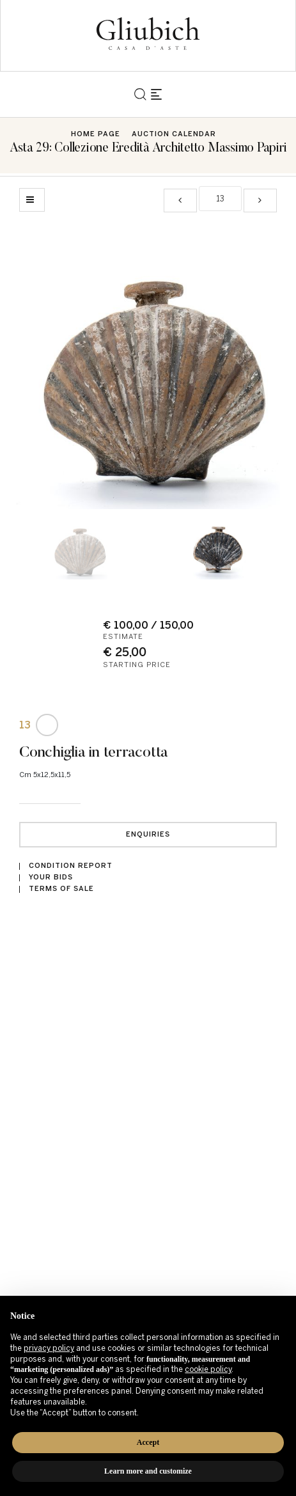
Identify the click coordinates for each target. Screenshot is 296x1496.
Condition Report (71, 866)
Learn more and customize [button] (148, 1471)
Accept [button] (148, 1442)
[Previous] (180, 200)
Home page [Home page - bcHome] (95, 134)
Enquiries (148, 834)
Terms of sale (61, 889)
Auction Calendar (174, 134)
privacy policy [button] (49, 1348)
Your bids (51, 877)
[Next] (260, 200)
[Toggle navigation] (156, 94)
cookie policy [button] (208, 1369)
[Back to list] (32, 200)
